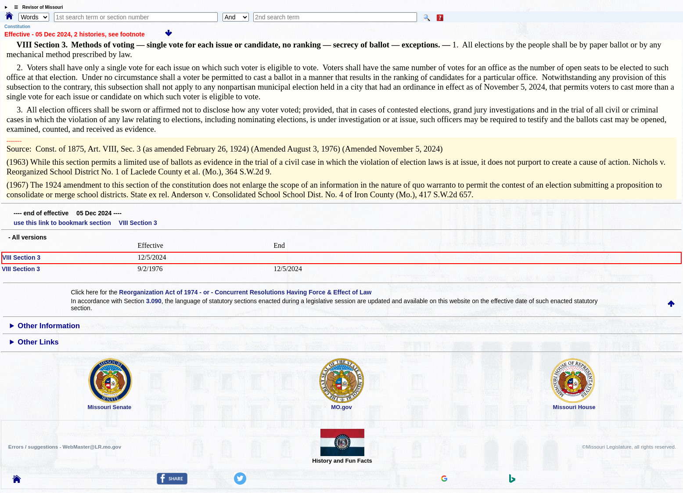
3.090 (154, 300)
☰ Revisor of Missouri (36, 7)
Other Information (49, 326)
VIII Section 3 (21, 257)
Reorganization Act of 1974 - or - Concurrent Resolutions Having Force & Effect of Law (245, 292)
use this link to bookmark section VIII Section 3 (85, 222)
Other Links (38, 342)
